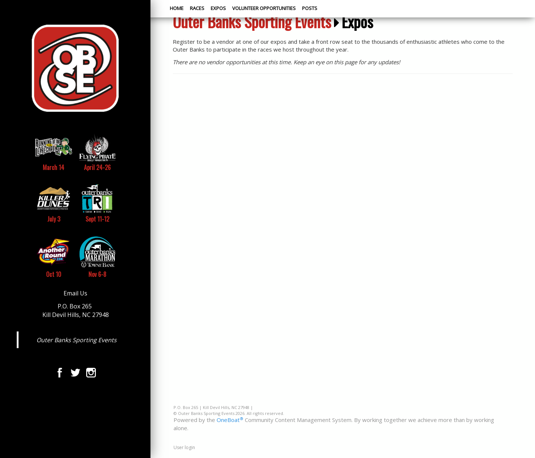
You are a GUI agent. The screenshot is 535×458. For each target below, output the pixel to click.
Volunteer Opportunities (264, 8)
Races (197, 8)
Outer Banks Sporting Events (76, 340)
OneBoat (230, 419)
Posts (309, 8)
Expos (218, 8)
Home (177, 8)
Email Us (75, 293)
